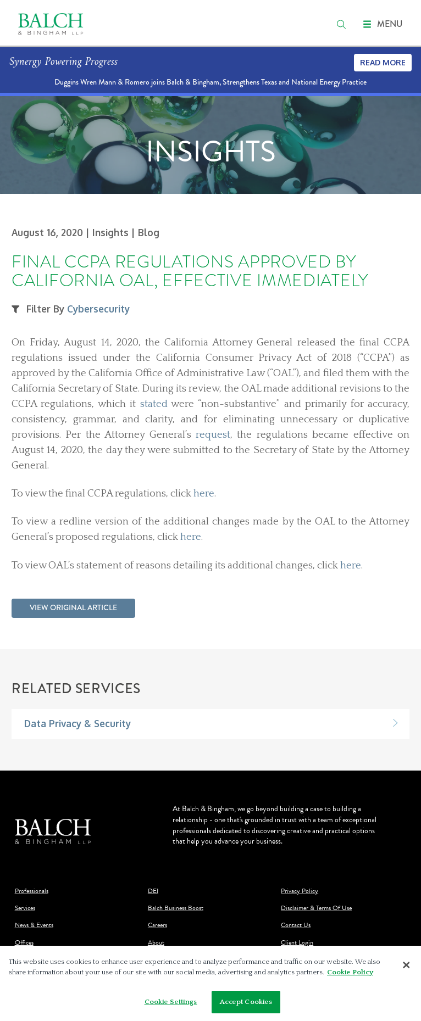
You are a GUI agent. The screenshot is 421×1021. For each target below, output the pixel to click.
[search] (341, 24)
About (156, 942)
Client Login (297, 942)
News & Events (34, 925)
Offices (24, 942)
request (213, 434)
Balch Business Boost (175, 908)
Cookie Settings (171, 1005)
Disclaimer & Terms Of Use (316, 908)
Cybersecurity (98, 309)
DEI (153, 891)
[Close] (406, 968)
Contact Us (296, 925)
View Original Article (73, 607)
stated (154, 404)
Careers (157, 925)
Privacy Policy (299, 891)
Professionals (31, 891)
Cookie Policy (350, 975)
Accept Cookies (246, 1005)
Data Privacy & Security (77, 723)
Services (25, 908)
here (203, 493)
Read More (383, 62)
